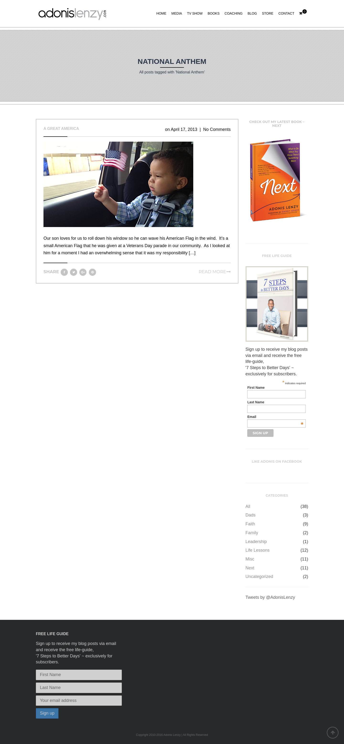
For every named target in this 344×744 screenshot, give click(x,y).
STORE (267, 13)
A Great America (61, 129)
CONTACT (286, 13)
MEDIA (177, 13)
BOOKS (214, 13)
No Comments (217, 129)
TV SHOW (195, 13)
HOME (161, 13)
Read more (212, 271)
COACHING (233, 13)
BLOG (252, 13)
